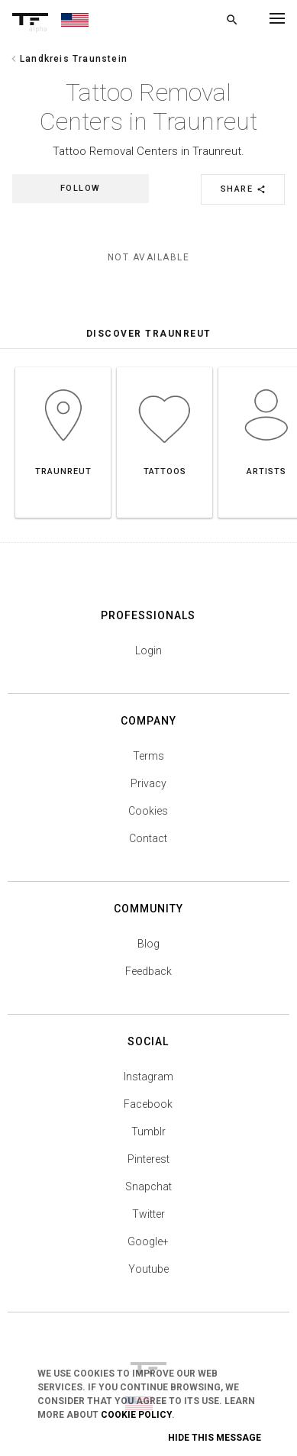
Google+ (148, 1241)
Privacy (148, 783)
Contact (148, 838)
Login (148, 650)
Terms (148, 756)
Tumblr (148, 1131)
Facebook (148, 1104)
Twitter (148, 1214)
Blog (148, 944)
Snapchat (148, 1186)
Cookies (148, 811)
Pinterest (148, 1159)
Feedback (148, 971)
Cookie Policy (136, 1414)
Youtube (148, 1269)
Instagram (148, 1076)
